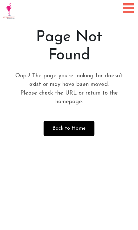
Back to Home (69, 128)
